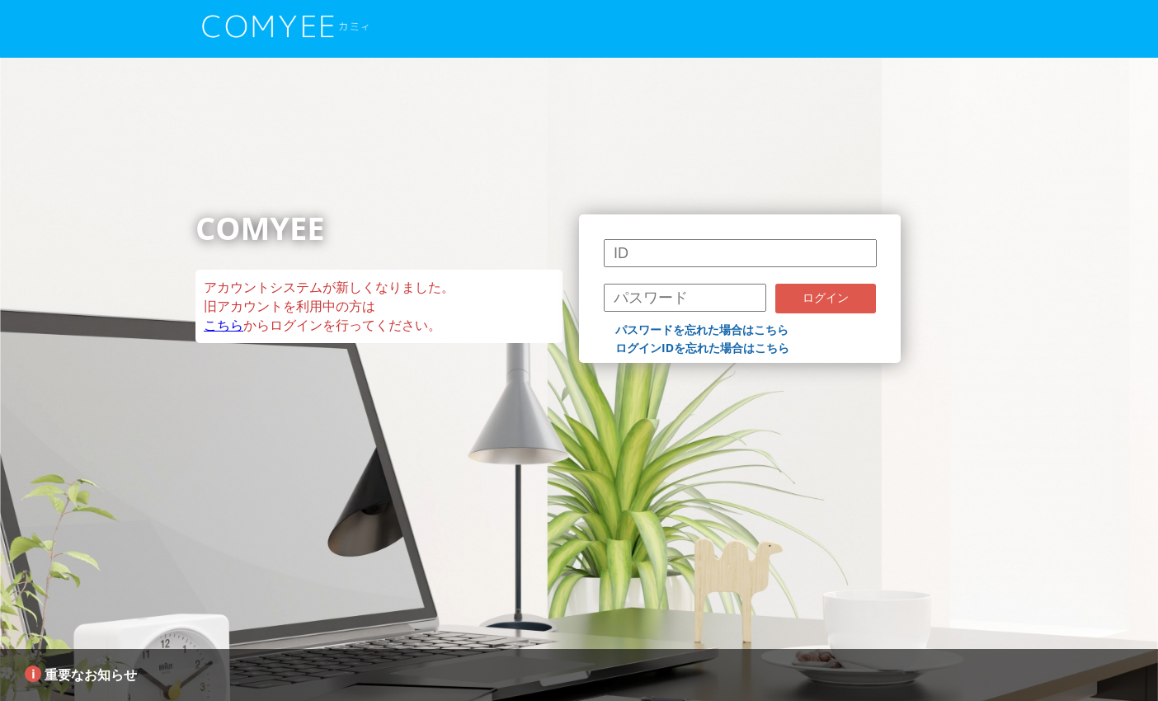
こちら (223, 325)
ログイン (826, 297)
